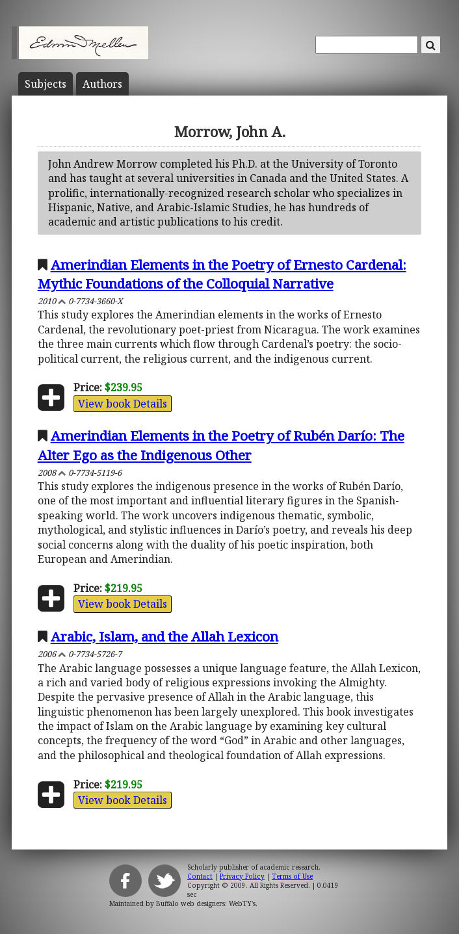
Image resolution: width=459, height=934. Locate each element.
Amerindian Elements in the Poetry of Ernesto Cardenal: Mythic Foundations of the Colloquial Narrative (222, 273)
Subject (45, 84)
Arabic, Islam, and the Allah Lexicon (164, 636)
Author (102, 84)
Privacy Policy (242, 876)
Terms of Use (292, 876)
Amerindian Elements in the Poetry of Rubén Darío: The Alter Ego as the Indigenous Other (221, 444)
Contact (200, 876)
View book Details (122, 403)
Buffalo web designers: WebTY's (206, 903)
